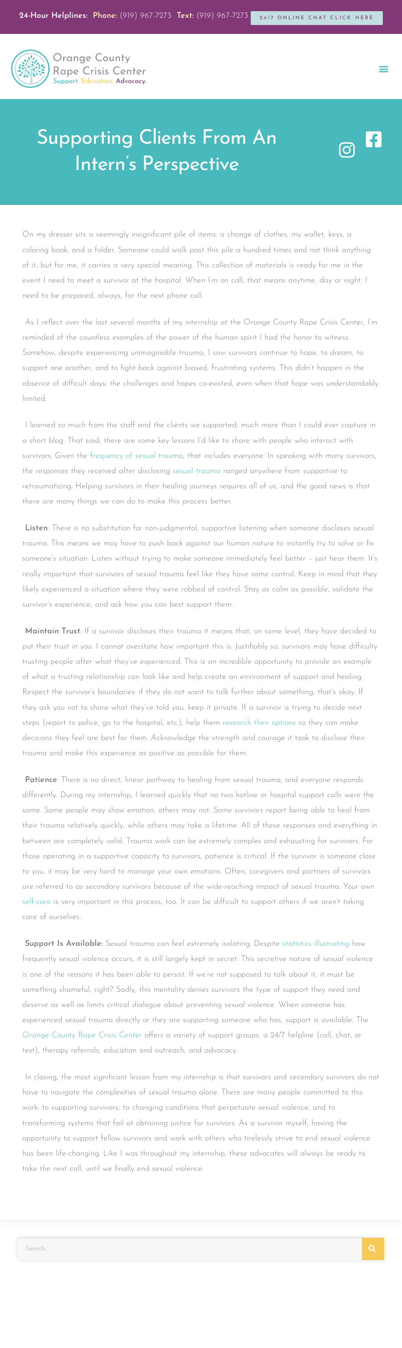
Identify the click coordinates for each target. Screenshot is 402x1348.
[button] (383, 69)
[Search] (373, 1249)
